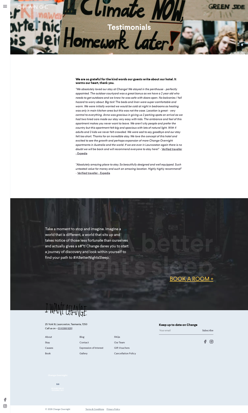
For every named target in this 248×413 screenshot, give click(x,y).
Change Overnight (58, 375)
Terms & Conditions (94, 409)
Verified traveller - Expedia (93, 173)
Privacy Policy (113, 409)
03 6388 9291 (65, 328)
